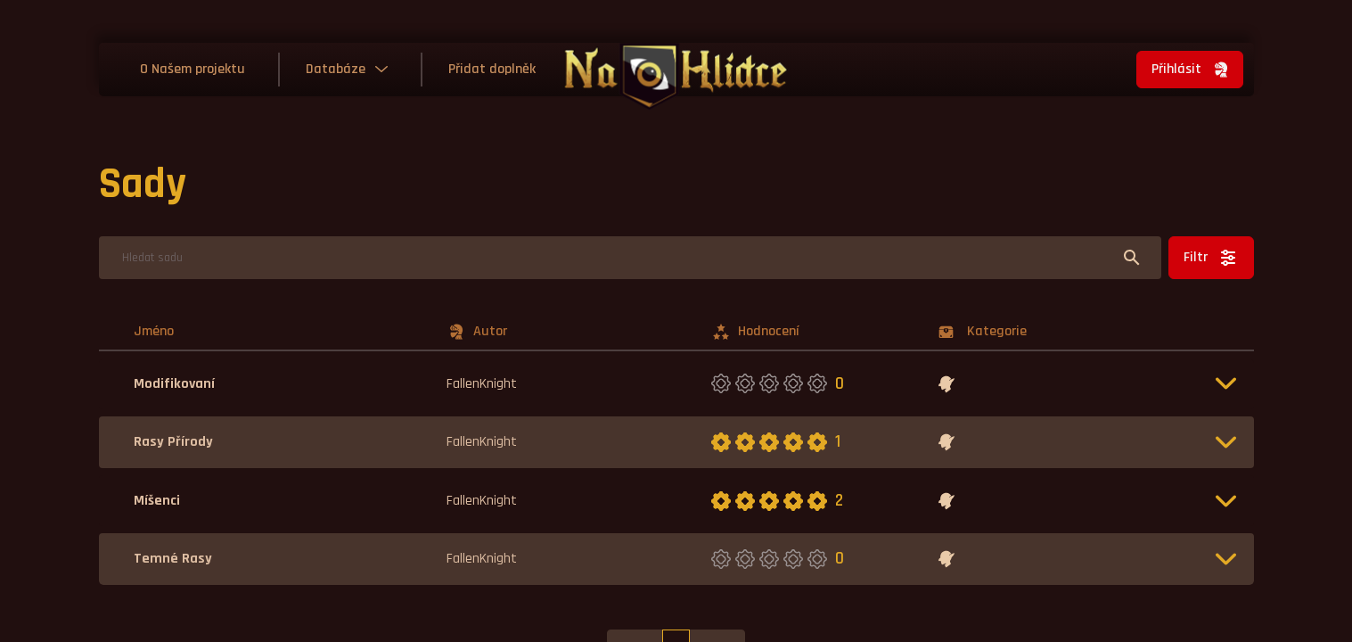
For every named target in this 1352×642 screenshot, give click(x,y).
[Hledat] (630, 257)
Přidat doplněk (492, 69)
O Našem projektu (192, 69)
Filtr (1211, 257)
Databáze (335, 69)
